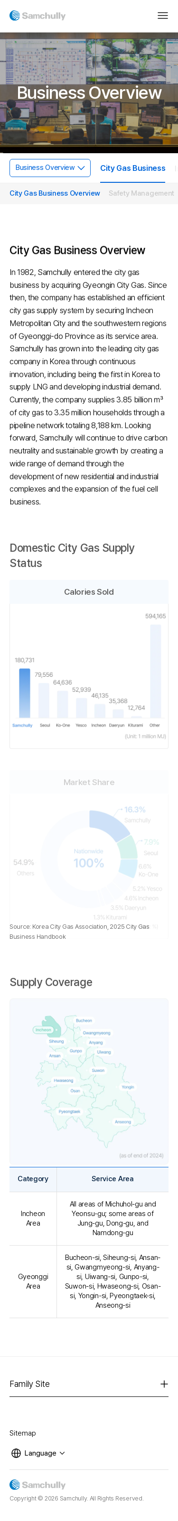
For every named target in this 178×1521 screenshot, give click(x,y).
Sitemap (22, 1433)
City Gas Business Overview (54, 193)
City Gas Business (132, 168)
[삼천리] (37, 14)
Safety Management (141, 193)
